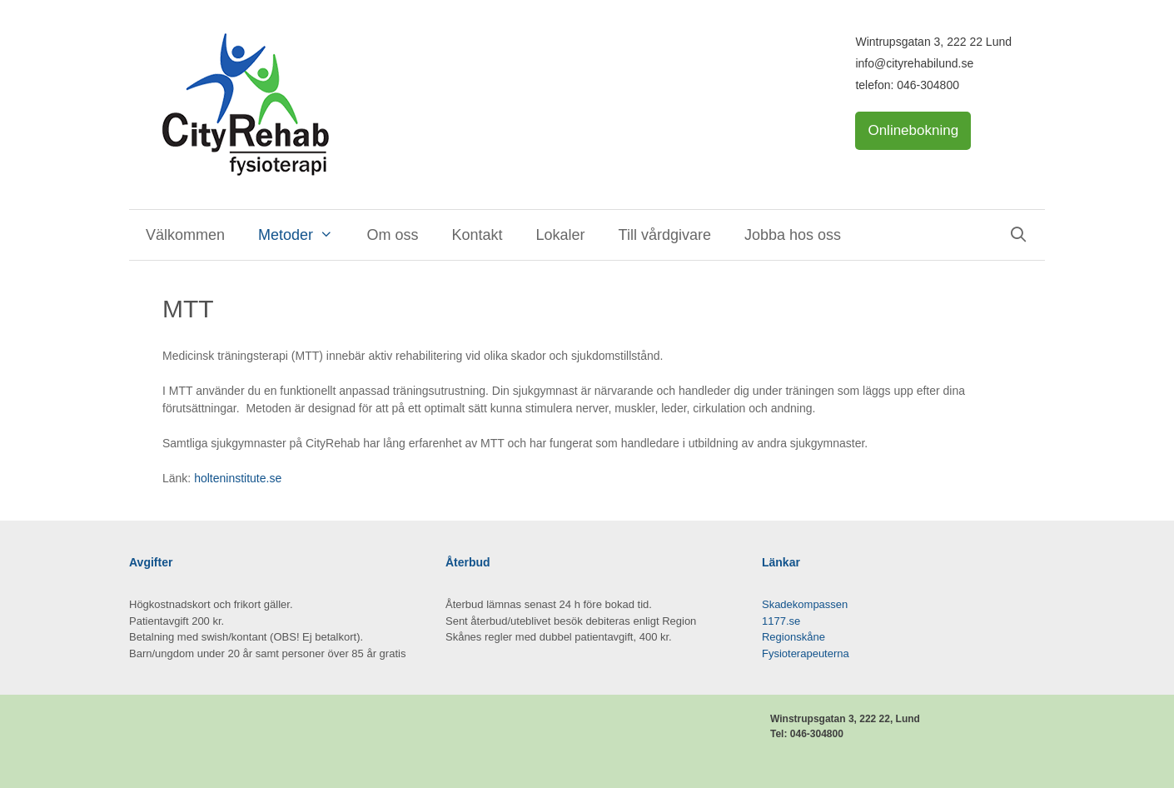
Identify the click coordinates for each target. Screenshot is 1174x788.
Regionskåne (793, 637)
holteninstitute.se (237, 478)
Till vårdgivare (665, 235)
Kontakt (477, 235)
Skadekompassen (805, 604)
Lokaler (560, 235)
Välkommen (185, 235)
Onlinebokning (913, 130)
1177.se (781, 621)
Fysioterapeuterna (805, 653)
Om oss (392, 235)
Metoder (304, 235)
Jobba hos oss (792, 235)
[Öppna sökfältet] (1018, 235)
